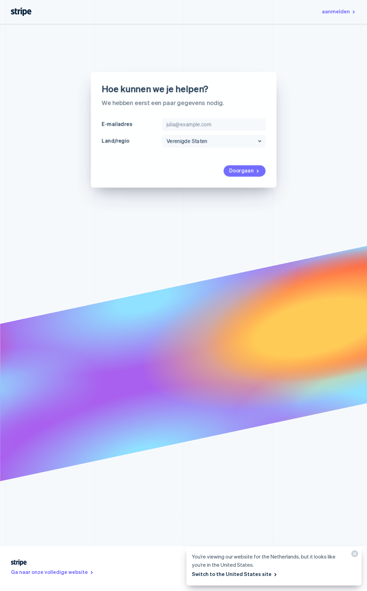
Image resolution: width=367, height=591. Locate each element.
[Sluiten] (354, 555)
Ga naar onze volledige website (52, 571)
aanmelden (339, 11)
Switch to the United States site (235, 573)
